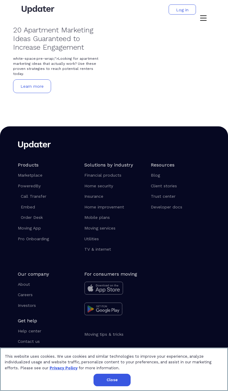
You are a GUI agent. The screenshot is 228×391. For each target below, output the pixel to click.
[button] (203, 18)
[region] (114, 369)
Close (112, 380)
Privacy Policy (63, 368)
